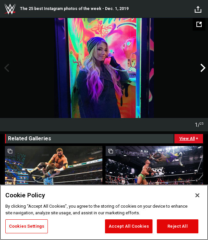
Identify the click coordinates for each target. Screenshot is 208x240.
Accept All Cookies (129, 226)
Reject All (177, 226)
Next (202, 68)
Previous (6, 68)
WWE (10, 9)
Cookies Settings (26, 226)
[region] (104, 212)
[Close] (197, 195)
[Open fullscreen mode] (199, 24)
